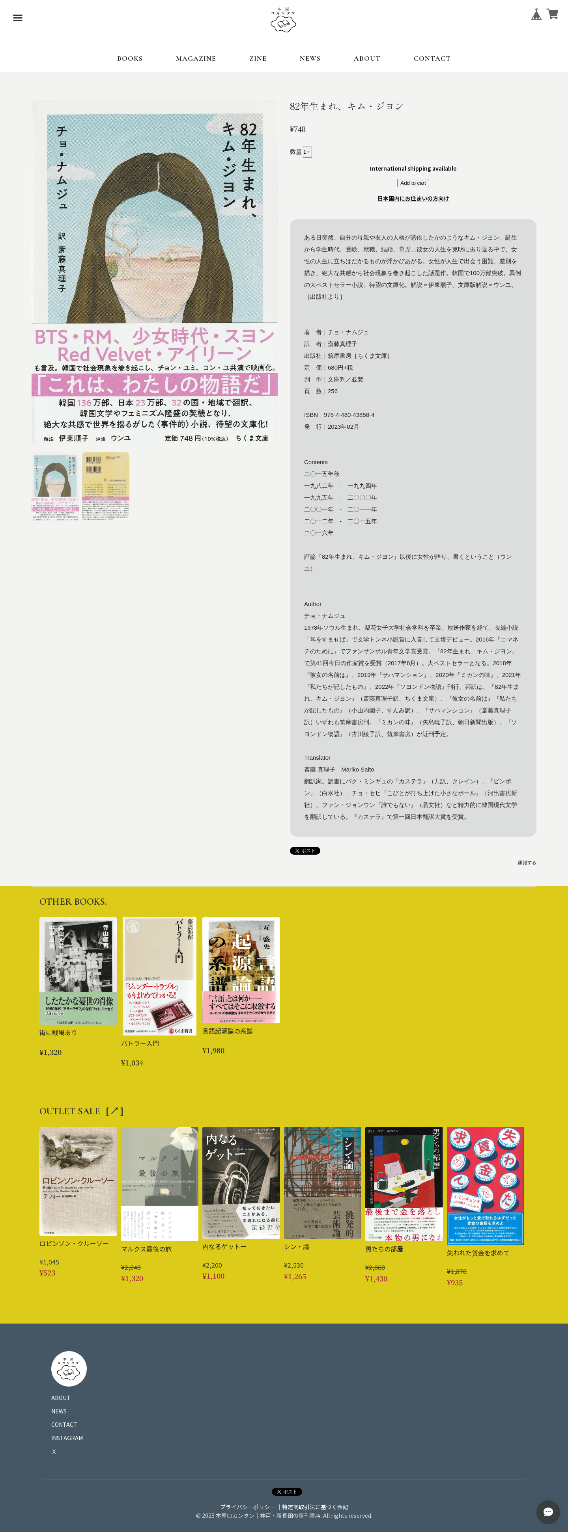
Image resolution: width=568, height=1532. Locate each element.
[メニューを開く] (18, 18)
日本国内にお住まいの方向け (413, 198)
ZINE (258, 58)
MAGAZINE (196, 58)
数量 (296, 151)
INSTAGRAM (67, 1438)
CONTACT (432, 58)
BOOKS (130, 58)
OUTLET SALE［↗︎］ (84, 1111)
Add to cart (413, 183)
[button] (55, 486)
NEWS (310, 58)
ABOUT (367, 58)
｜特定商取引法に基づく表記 (312, 1507)
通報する (527, 862)
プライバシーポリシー (247, 1507)
